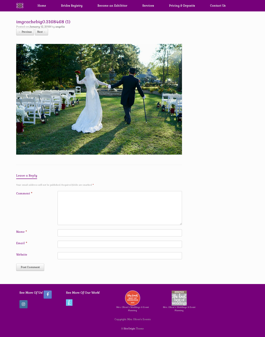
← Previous (25, 31)
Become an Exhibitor (112, 6)
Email (21, 243)
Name (21, 232)
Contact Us (218, 6)
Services (148, 6)
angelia (60, 26)
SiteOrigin (129, 328)
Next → (41, 31)
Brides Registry (71, 6)
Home (42, 6)
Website (21, 254)
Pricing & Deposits (182, 6)
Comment (24, 193)
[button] (242, 5)
